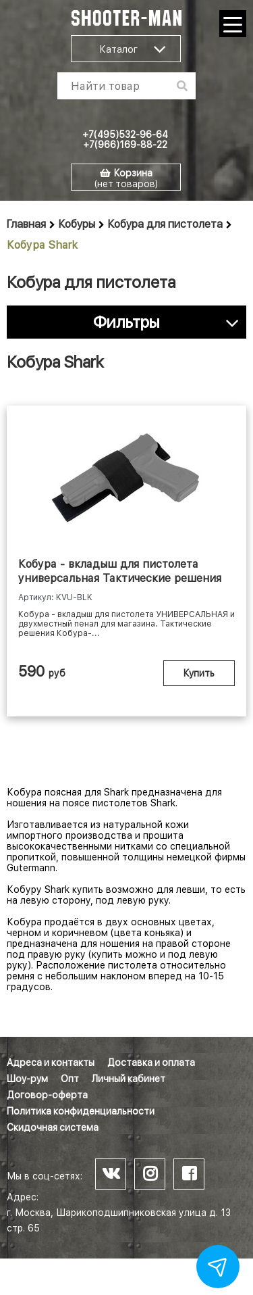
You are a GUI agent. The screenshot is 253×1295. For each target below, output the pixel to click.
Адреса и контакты (50, 1062)
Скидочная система (53, 1127)
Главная (26, 224)
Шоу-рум (27, 1078)
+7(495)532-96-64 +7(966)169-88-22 (125, 139)
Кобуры (77, 224)
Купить (199, 673)
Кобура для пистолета (165, 224)
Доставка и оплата (151, 1062)
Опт (70, 1078)
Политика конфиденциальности (80, 1111)
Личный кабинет (128, 1078)
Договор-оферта (47, 1095)
